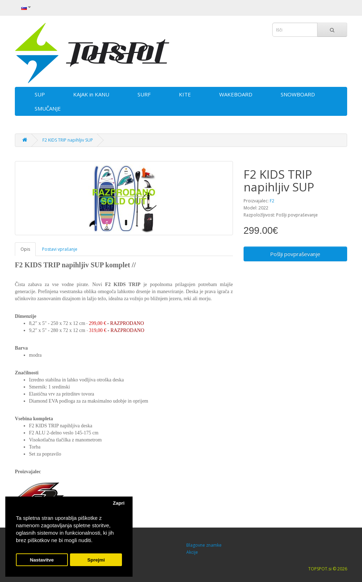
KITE (185, 94)
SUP (40, 94)
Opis (25, 249)
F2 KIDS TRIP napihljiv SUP (67, 140)
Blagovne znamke (204, 545)
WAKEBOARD (235, 94)
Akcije (192, 552)
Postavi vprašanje (59, 249)
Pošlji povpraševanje (295, 253)
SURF (144, 94)
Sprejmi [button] (96, 560)
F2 (272, 201)
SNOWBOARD (298, 94)
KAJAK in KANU (91, 94)
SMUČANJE (48, 108)
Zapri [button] (118, 503)
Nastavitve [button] (42, 560)
